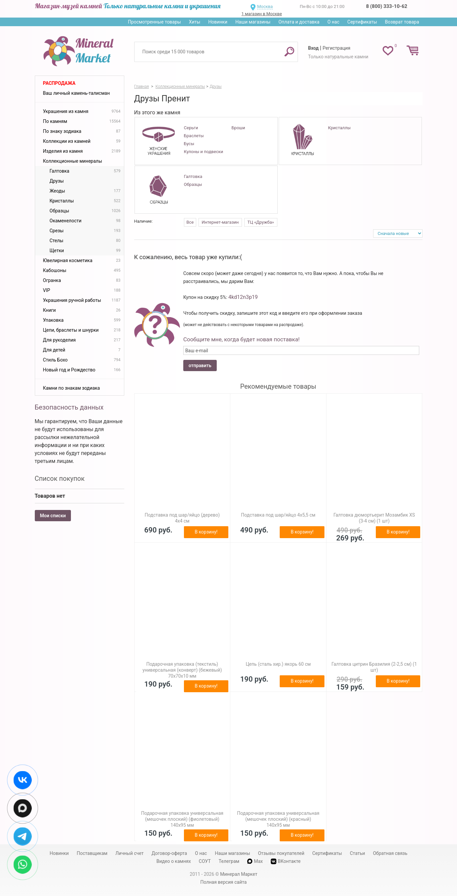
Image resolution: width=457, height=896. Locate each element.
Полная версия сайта (223, 882)
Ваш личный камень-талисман (76, 93)
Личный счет (129, 853)
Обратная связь (390, 853)
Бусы (189, 143)
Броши (238, 127)
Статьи (357, 853)
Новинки (217, 22)
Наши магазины (252, 22)
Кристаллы (339, 127)
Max (255, 861)
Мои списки (53, 515)
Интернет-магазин (220, 222)
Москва (265, 6)
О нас (333, 22)
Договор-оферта (169, 853)
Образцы (193, 184)
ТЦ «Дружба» (261, 222)
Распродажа (59, 83)
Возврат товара (402, 22)
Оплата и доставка (298, 22)
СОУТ (205, 861)
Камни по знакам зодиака (71, 388)
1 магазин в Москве (261, 13)
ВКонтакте (286, 861)
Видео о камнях (173, 861)
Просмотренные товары (154, 22)
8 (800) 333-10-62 (386, 6)
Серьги (191, 127)
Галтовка (193, 176)
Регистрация (336, 48)
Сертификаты (362, 22)
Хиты (194, 22)
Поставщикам (92, 853)
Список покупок (60, 478)
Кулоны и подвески (203, 151)
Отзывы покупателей (281, 853)
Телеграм (229, 861)
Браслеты (194, 135)
